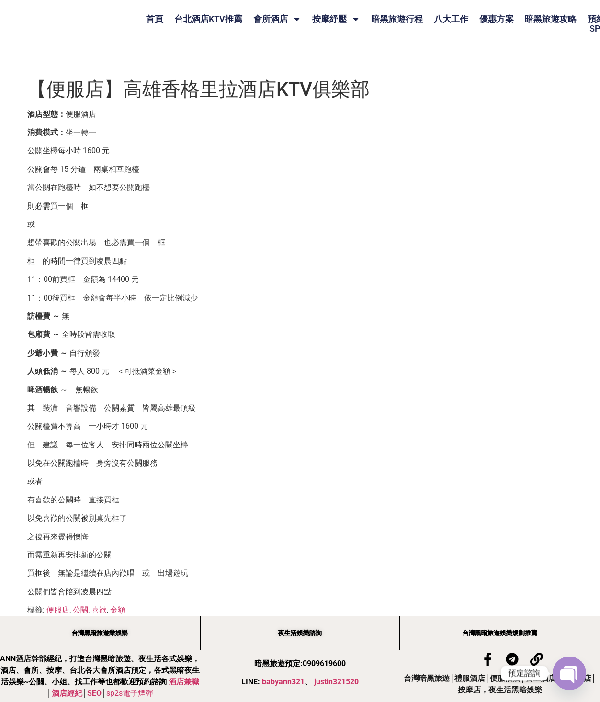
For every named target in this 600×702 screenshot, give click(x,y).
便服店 (57, 609)
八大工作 (451, 19)
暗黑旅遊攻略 (551, 19)
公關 (80, 609)
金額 (117, 609)
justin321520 (336, 682)
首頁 (154, 19)
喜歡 (99, 609)
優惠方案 (496, 19)
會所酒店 (277, 19)
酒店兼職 (184, 682)
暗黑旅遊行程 (397, 19)
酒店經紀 (67, 693)
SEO (94, 693)
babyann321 (283, 682)
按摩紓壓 (336, 19)
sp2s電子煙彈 (129, 693)
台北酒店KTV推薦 (208, 19)
